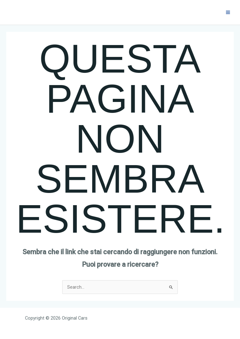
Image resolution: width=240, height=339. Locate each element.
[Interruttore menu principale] (228, 12)
